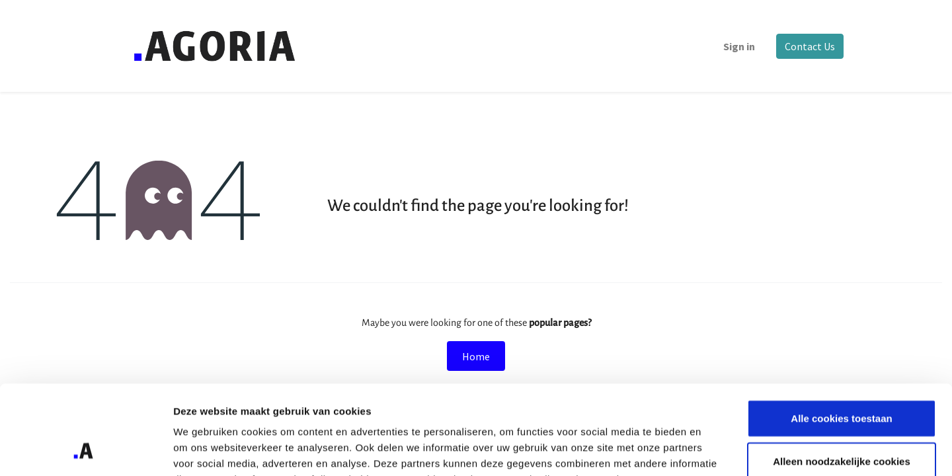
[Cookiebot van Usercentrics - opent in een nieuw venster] (85, 450)
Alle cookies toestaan (841, 335)
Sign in (738, 46)
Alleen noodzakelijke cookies (841, 379)
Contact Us (809, 46)
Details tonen (714, 450)
